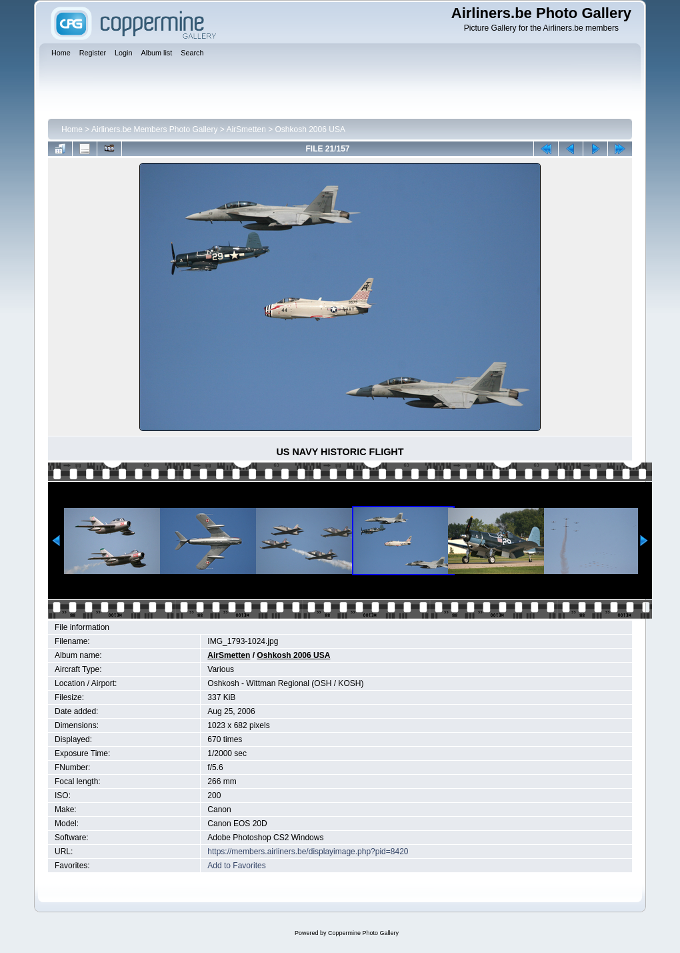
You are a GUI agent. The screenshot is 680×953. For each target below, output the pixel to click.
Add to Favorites (236, 865)
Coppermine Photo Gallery (363, 933)
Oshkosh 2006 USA (310, 129)
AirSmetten (245, 129)
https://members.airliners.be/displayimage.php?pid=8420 (307, 851)
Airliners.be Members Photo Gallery (154, 129)
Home (72, 129)
